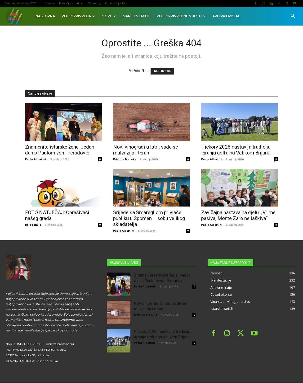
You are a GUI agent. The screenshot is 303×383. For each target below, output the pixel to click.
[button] (292, 16)
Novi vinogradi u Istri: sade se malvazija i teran (145, 150)
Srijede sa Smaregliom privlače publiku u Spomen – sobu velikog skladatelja (149, 218)
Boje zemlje (33, 224)
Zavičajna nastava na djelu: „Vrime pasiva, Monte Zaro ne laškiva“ (238, 215)
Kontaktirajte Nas (116, 3)
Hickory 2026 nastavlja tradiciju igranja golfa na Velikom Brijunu (236, 150)
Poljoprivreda (78, 16)
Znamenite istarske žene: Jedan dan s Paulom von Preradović (59, 150)
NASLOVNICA (162, 71)
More (109, 16)
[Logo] (13, 16)
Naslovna (45, 16)
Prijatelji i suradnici (71, 3)
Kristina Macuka (124, 159)
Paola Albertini (35, 159)
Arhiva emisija (225, 16)
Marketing (94, 3)
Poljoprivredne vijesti (180, 16)
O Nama (50, 3)
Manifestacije (136, 16)
